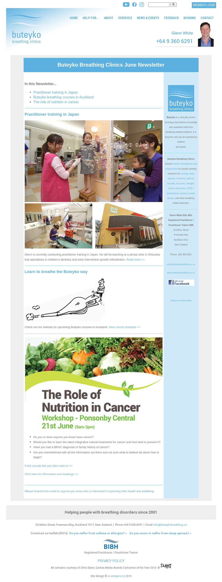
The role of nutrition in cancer (56, 102)
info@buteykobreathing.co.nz (181, 264)
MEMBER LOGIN (204, 5)
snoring (184, 173)
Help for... (91, 18)
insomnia (180, 178)
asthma (190, 178)
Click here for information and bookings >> (51, 474)
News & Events (148, 18)
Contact (207, 18)
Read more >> (135, 259)
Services (125, 18)
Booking (190, 18)
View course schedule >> (124, 327)
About (108, 18)
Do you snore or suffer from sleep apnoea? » (160, 533)
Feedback (171, 18)
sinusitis (171, 183)
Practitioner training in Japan (55, 92)
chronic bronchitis (176, 188)
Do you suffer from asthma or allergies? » (98, 533)
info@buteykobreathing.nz (170, 524)
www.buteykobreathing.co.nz (181, 272)
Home (74, 18)
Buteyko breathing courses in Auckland (63, 97)
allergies (190, 183)
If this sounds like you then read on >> (49, 465)
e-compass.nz (116, 576)
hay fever (180, 183)
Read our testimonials (181, 300)
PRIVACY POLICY (111, 561)
